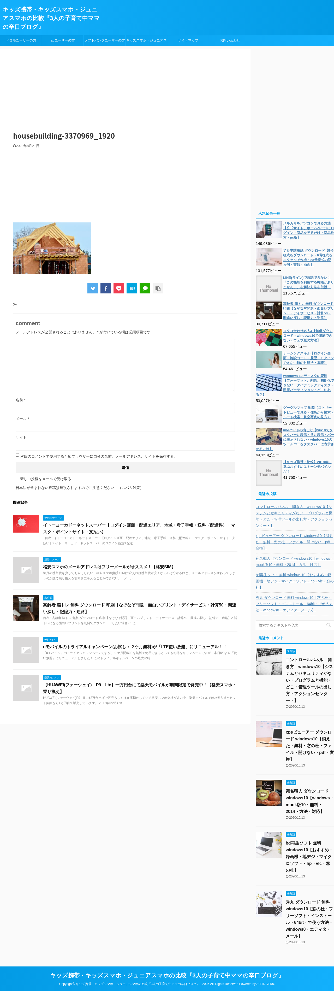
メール (22, 419)
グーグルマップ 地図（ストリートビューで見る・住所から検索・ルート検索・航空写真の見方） (308, 412)
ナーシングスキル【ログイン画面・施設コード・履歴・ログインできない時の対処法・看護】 (308, 358)
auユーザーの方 (63, 40)
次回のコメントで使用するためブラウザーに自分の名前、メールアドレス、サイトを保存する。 (98, 456)
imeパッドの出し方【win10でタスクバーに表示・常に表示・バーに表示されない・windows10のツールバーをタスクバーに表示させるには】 (295, 439)
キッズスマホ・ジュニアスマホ (146, 42)
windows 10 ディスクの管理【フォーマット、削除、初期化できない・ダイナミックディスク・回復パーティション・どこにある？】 (295, 385)
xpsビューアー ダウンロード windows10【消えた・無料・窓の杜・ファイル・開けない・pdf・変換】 (295, 542)
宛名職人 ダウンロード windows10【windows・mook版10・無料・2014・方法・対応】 (295, 561)
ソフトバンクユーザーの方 (104, 40)
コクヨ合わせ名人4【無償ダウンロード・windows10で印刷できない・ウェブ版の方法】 (307, 335)
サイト (21, 437)
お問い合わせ (230, 40)
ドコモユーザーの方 (21, 40)
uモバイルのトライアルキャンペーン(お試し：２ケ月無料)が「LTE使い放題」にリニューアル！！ (135, 647)
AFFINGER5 (265, 984)
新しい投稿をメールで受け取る (45, 479)
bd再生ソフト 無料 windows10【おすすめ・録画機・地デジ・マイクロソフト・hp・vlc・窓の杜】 (295, 581)
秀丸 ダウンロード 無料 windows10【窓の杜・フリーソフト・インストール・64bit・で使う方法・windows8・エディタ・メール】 (294, 603)
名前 (20, 400)
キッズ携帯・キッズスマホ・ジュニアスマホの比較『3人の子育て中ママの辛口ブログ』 (51, 18)
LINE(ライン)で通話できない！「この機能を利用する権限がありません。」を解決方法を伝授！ (308, 282)
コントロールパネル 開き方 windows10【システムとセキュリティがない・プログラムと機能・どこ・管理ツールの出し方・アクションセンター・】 (294, 516)
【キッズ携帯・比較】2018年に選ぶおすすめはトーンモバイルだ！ (307, 466)
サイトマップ (188, 40)
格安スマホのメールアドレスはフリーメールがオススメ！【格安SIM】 (109, 567)
